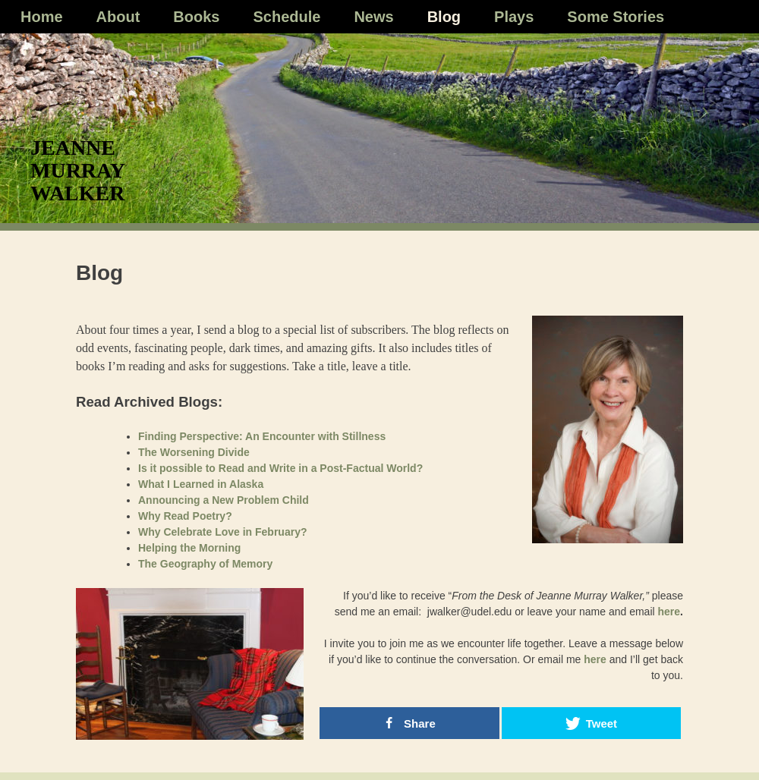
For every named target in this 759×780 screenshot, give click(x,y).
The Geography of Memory (205, 564)
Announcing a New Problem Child (223, 500)
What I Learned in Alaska (200, 484)
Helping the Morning (189, 548)
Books (196, 16)
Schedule (286, 16)
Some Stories (615, 16)
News (373, 16)
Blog (444, 16)
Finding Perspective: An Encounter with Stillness (262, 436)
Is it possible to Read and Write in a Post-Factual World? (280, 468)
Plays (514, 16)
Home (41, 16)
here (669, 611)
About (118, 16)
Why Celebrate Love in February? (222, 532)
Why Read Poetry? (185, 516)
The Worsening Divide (194, 452)
